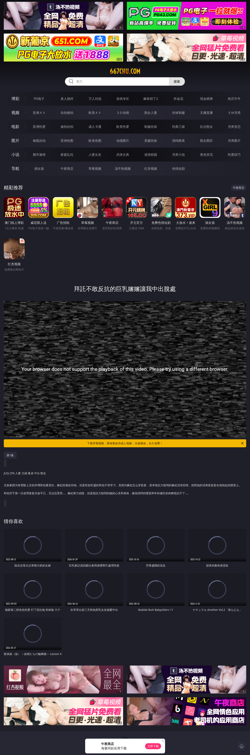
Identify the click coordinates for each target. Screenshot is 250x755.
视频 (15, 112)
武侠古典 (122, 154)
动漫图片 (122, 140)
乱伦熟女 (206, 126)
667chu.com (125, 71)
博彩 (15, 98)
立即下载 (153, 746)
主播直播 (206, 112)
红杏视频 (150, 168)
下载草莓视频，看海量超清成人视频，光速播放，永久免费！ (165, 443)
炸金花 (178, 98)
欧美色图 (95, 140)
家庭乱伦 (67, 154)
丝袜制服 (178, 112)
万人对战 (95, 98)
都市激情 (39, 154)
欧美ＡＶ (95, 112)
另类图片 (234, 140)
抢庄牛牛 (234, 98)
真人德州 (67, 98)
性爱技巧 (234, 154)
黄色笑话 (206, 154)
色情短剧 (178, 168)
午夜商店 (67, 168)
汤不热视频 (123, 168)
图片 (15, 140)
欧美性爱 (122, 126)
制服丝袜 (150, 126)
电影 (15, 126)
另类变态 (234, 126)
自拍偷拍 (67, 112)
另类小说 (178, 154)
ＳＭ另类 (234, 112)
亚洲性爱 (39, 126)
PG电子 (39, 98)
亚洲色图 (67, 140)
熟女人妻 (150, 112)
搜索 (177, 81)
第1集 (10, 455)
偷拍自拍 (67, 126)
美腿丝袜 (150, 140)
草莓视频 (95, 168)
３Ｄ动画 (122, 112)
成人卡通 (95, 126)
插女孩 (39, 168)
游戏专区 (122, 98)
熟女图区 (206, 140)
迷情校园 (150, 154)
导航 (15, 168)
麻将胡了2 (150, 98)
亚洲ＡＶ (39, 112)
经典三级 (178, 126)
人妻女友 (95, 154)
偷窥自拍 (39, 140)
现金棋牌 (206, 98)
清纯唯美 (178, 140)
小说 (15, 154)
